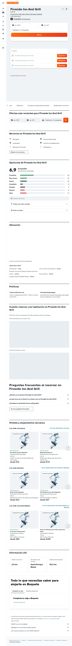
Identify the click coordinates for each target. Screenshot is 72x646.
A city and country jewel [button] (17, 500)
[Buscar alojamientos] (3, 12)
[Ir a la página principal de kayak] (12, 3)
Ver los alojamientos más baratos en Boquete (55, 437)
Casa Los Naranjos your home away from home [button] (52, 499)
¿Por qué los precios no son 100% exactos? (40, 600)
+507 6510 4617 (15, 16)
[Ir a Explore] (3, 22)
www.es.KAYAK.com (14, 609)
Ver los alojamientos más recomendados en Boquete (55, 475)
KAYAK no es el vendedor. (40, 593)
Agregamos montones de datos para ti (40, 596)
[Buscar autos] (3, 16)
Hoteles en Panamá (49, 609)
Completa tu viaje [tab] (17, 560)
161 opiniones (26, 19)
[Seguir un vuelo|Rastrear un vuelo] (3, 25)
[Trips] (3, 39)
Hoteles (24, 609)
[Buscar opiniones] (40, 198)
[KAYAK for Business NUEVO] (3, 33)
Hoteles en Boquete (19, 571)
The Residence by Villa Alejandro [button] (50, 461)
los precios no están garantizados (51, 587)
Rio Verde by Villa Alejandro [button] (18, 421)
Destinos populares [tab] (32, 560)
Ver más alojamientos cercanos (59, 397)
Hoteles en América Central (35, 609)
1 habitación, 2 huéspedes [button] (20, 30)
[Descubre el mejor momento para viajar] (3, 29)
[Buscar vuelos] (3, 8)
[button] (3, 3)
